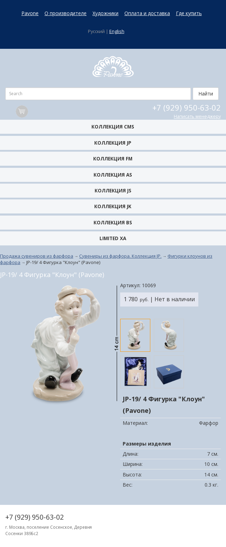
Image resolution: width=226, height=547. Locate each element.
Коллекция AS (113, 174)
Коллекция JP (112, 142)
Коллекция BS (113, 222)
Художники (105, 13)
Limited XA (113, 238)
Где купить (189, 13)
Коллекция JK (112, 206)
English (116, 31)
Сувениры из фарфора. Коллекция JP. (120, 256)
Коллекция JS (113, 190)
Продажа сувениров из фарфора (36, 256)
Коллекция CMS (112, 126)
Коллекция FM (112, 158)
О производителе (65, 13)
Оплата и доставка (147, 13)
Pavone (30, 13)
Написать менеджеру (197, 116)
